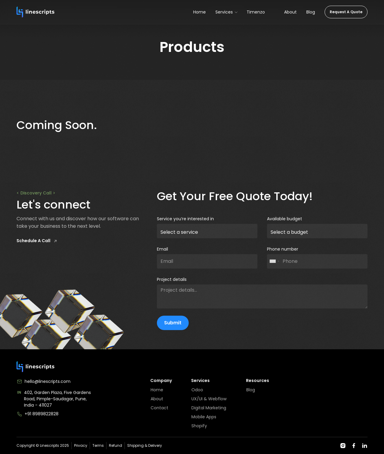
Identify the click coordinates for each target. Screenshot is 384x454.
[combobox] (274, 261)
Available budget (284, 219)
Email (162, 249)
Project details (172, 279)
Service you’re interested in (185, 219)
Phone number (282, 249)
